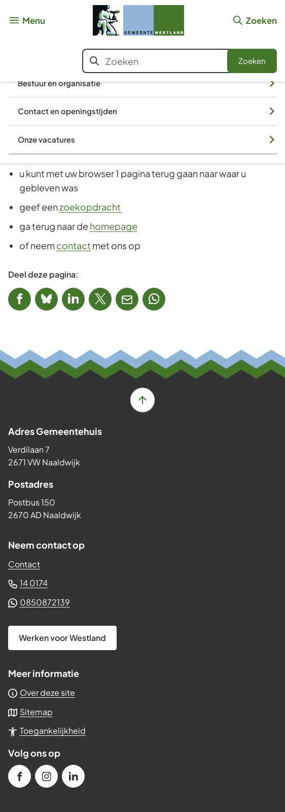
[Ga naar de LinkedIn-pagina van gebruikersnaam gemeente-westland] (73, 776)
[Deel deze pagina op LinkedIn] (73, 299)
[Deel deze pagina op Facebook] (19, 299)
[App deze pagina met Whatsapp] (153, 299)
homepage (113, 226)
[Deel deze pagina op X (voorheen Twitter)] (100, 299)
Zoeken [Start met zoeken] (252, 60)
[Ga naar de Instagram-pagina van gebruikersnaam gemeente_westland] (46, 776)
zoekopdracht (90, 207)
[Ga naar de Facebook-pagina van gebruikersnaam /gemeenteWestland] (19, 776)
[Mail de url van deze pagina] (127, 299)
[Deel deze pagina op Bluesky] (46, 299)
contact (73, 245)
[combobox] (179, 61)
